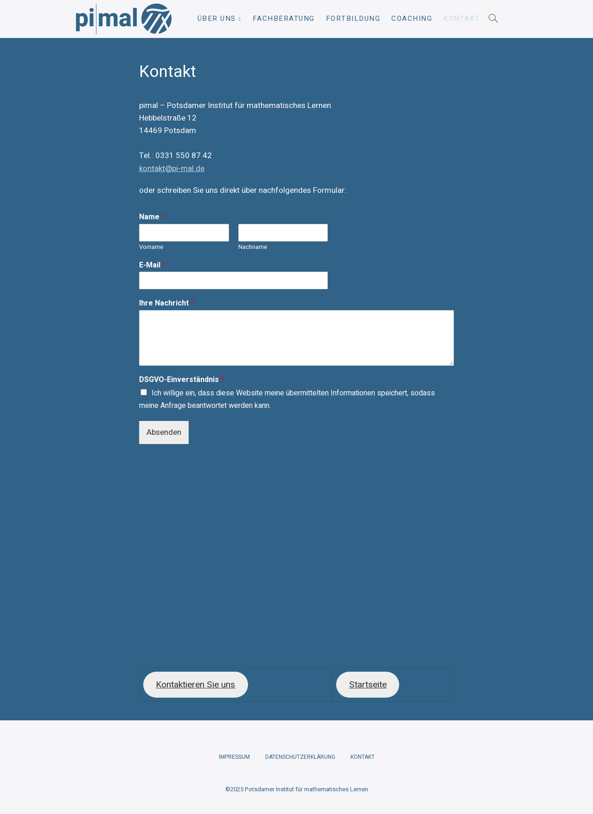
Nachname (252, 247)
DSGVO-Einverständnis (181, 380)
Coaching (411, 18)
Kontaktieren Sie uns (195, 684)
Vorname (151, 247)
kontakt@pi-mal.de (171, 168)
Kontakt (461, 18)
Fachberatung (284, 18)
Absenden (164, 432)
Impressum (234, 757)
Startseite (368, 684)
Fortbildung (353, 18)
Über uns (217, 18)
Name (152, 217)
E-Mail (152, 265)
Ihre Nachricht (166, 303)
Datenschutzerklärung (300, 757)
